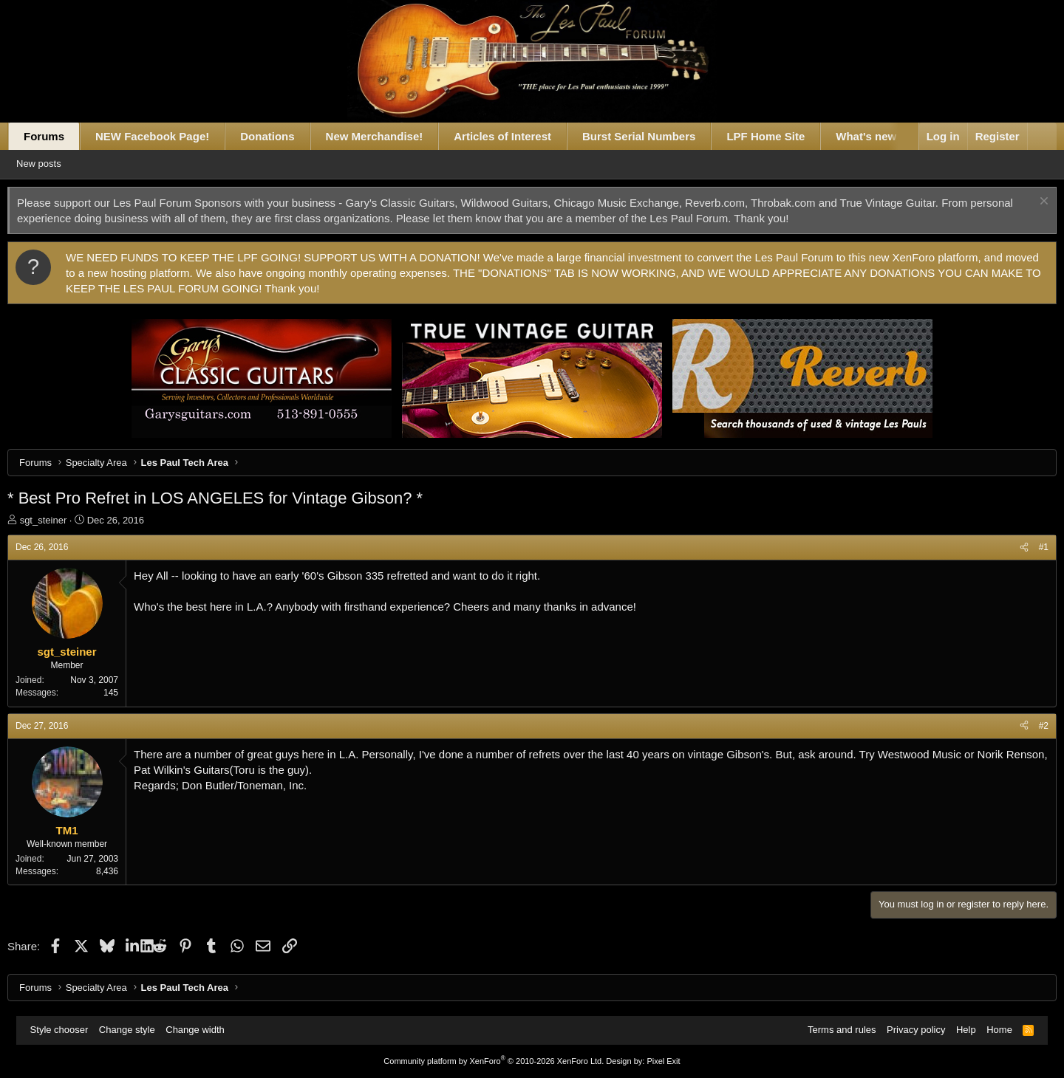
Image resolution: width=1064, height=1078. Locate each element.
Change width (202, 1029)
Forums (60, 136)
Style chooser (67, 1029)
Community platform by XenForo (493, 1061)
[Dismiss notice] (1026, 202)
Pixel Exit (663, 1061)
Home (992, 1029)
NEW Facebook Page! (168, 136)
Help (959, 1029)
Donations (283, 136)
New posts (62, 163)
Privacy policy (908, 1029)
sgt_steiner (59, 520)
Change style (134, 1029)
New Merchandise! (390, 136)
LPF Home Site (782, 136)
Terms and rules (834, 1029)
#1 (1027, 547)
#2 (1027, 726)
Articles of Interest (518, 136)
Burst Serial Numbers (655, 136)
